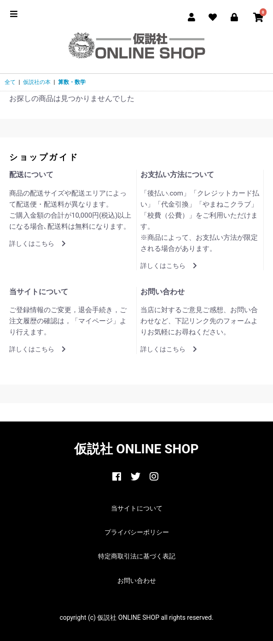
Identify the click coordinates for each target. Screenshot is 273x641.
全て (10, 82)
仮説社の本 (37, 82)
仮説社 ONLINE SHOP (136, 449)
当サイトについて (137, 508)
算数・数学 (72, 82)
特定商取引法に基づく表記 (136, 556)
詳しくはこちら (37, 243)
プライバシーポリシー (137, 532)
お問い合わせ (136, 580)
